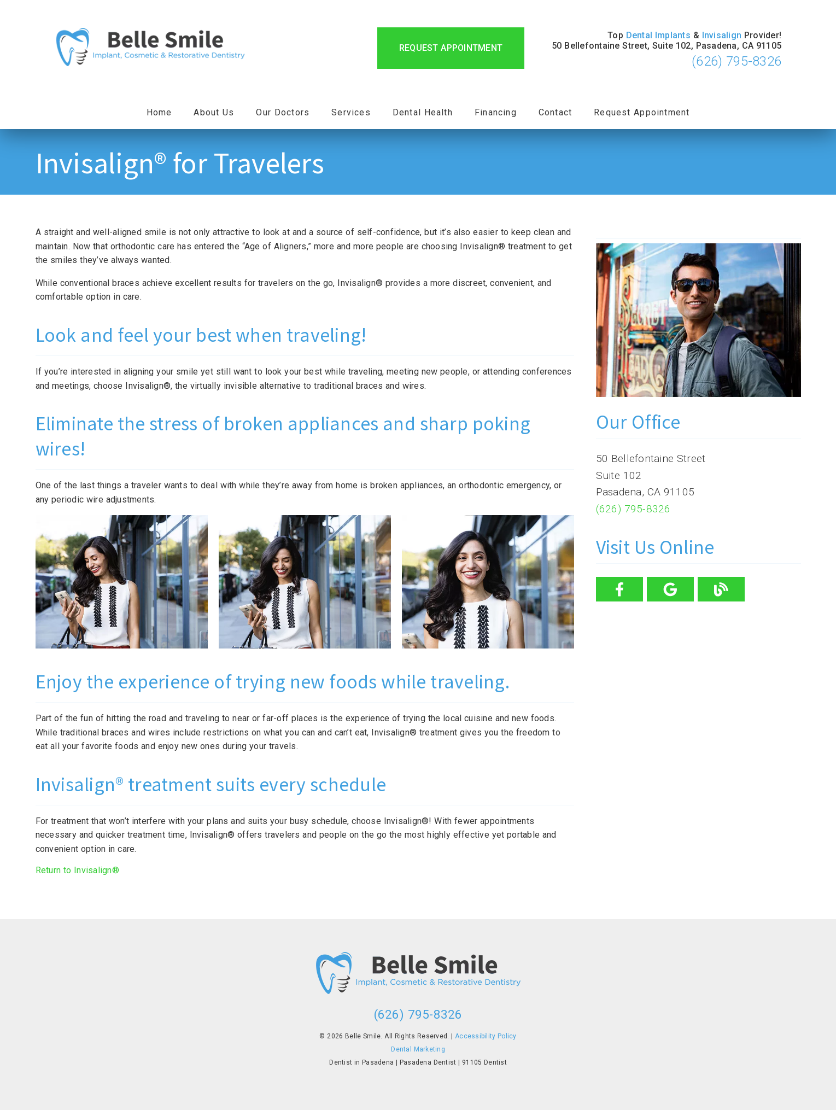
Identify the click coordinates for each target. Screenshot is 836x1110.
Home (159, 112)
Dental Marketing (418, 1049)
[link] (150, 48)
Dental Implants (658, 35)
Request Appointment (641, 112)
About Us (214, 112)
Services (351, 112)
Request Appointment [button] (450, 48)
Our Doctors (282, 112)
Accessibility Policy (486, 1036)
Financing (496, 112)
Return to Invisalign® (77, 870)
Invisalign (722, 35)
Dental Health (423, 112)
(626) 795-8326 (736, 61)
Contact (555, 112)
